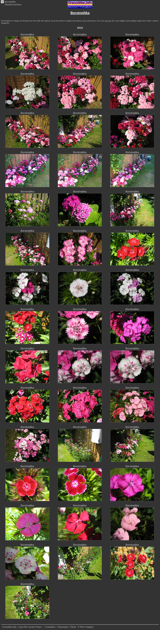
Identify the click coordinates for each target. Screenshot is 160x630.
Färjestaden (62, 627)
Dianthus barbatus (13, 4)
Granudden (50, 627)
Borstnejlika (10, 2)
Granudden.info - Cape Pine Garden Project (22, 627)
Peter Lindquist (87, 627)
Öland (73, 627)
